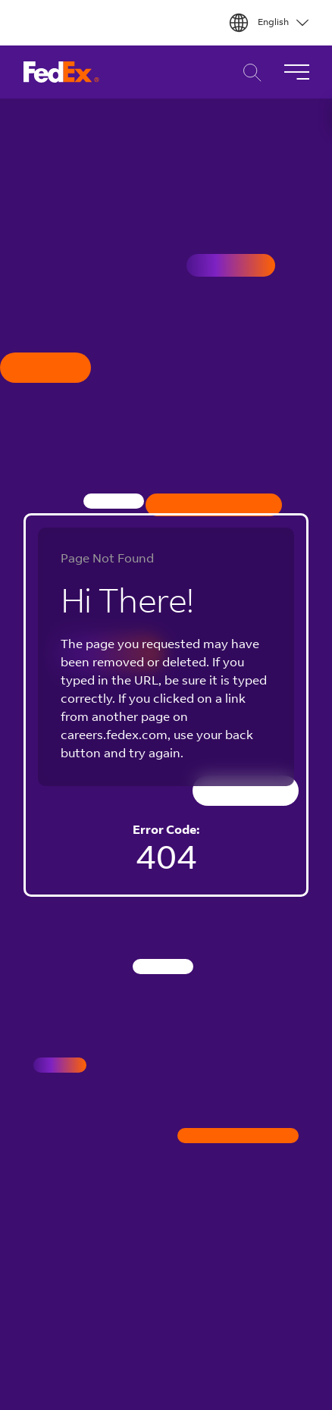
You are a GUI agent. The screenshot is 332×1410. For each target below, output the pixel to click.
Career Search (248, 72)
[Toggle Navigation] (296, 72)
